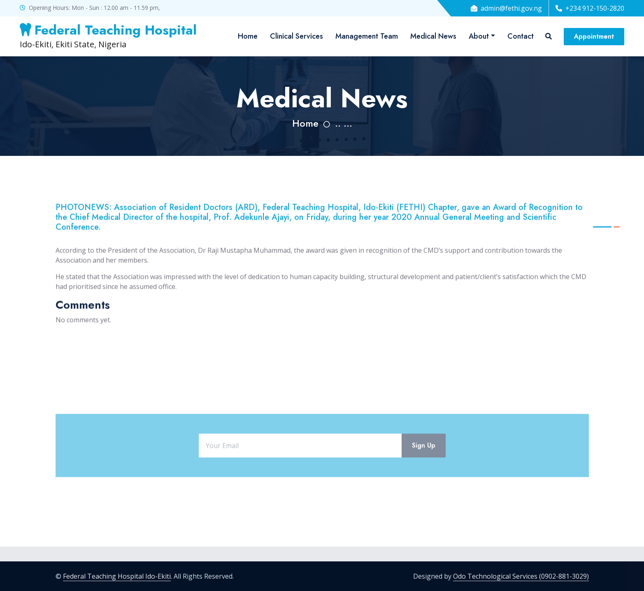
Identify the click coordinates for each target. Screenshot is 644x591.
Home (248, 36)
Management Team (366, 36)
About (479, 36)
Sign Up (423, 466)
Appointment (594, 36)
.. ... (343, 123)
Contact (520, 36)
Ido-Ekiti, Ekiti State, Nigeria (108, 35)
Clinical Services (296, 36)
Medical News (433, 36)
